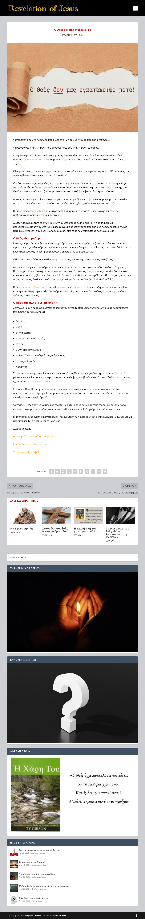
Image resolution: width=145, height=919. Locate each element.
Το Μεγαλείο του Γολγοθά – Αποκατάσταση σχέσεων (117, 533)
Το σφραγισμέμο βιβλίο (26, 452)
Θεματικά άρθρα (39, 865)
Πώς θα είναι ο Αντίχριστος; (34, 898)
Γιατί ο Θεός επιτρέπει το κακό (30, 444)
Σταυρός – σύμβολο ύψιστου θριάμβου (55, 530)
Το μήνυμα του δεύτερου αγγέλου (37, 874)
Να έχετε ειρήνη (21, 528)
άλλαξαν (38, 211)
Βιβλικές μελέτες (38, 853)
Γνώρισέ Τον (69, 34)
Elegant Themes (33, 915)
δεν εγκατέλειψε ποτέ (34, 287)
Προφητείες (37, 901)
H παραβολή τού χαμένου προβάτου (33, 436)
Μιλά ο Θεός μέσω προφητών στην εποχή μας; (44, 886)
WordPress (60, 915)
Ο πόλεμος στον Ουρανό (32, 862)
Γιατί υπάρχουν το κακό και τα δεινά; (39, 850)
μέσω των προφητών (39, 381)
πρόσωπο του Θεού (34, 159)
